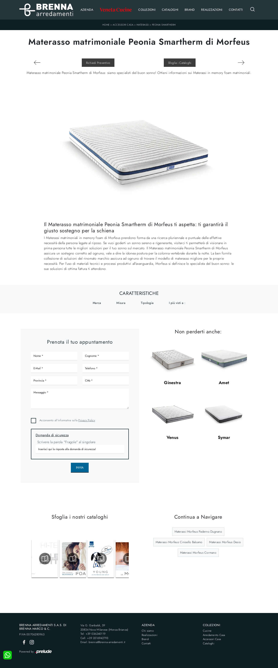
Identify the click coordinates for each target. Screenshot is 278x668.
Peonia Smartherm (164, 24)
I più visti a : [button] (177, 303)
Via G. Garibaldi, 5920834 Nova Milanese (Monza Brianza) (104, 627)
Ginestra (172, 383)
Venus (172, 437)
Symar (224, 437)
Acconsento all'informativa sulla (67, 420)
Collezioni (146, 10)
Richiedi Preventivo (98, 63)
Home (106, 24)
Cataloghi (170, 10)
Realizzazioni (211, 10)
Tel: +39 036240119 (93, 634)
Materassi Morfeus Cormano (198, 552)
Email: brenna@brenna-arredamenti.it (103, 642)
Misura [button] (120, 303)
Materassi (143, 24)
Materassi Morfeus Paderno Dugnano (198, 531)
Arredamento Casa (214, 635)
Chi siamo (148, 631)
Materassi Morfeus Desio (225, 542)
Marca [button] (97, 303)
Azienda (87, 10)
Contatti (236, 10)
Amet (224, 383)
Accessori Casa (123, 24)
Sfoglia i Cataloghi (179, 63)
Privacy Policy (86, 420)
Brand (190, 10)
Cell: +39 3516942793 (94, 638)
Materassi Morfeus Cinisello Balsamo (179, 542)
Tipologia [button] (147, 303)
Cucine (207, 631)
